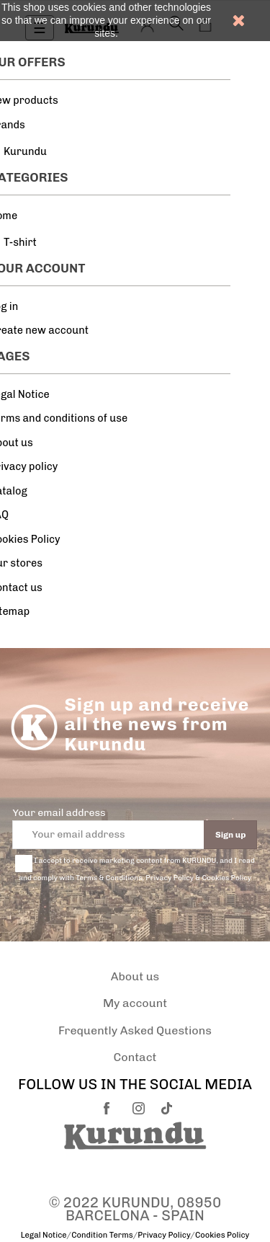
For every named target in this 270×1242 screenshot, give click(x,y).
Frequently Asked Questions (135, 1030)
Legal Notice (44, 1235)
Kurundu (25, 151)
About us (135, 976)
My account (135, 1003)
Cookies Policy (222, 1235)
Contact (135, 1057)
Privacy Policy (164, 1235)
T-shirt (20, 242)
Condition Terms (101, 1235)
